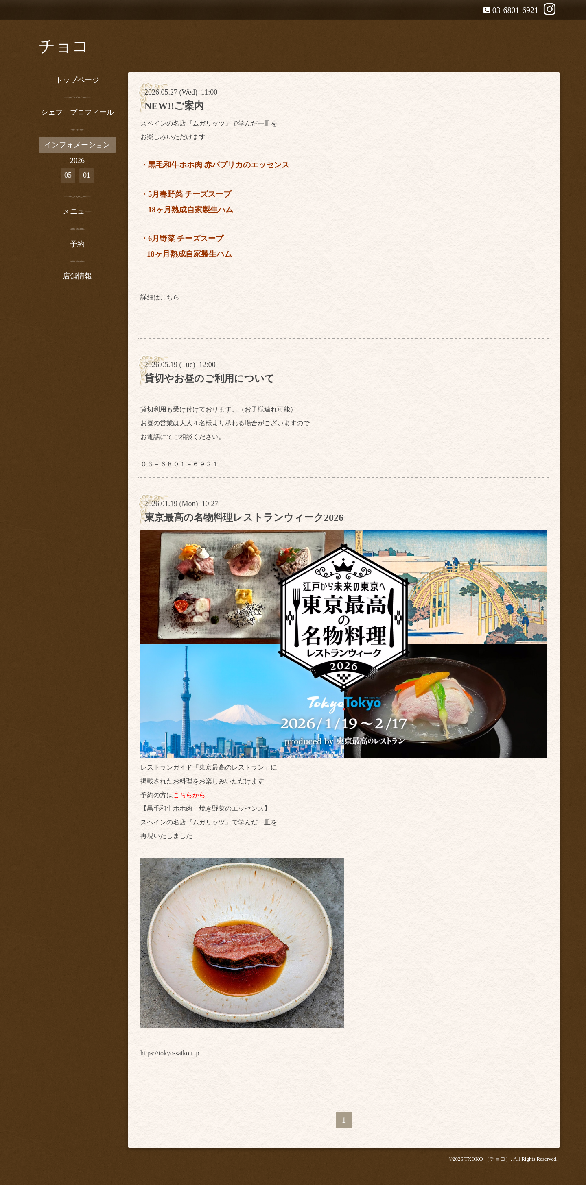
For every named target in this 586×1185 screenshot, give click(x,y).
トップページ (77, 80)
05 (68, 175)
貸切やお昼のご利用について (209, 378)
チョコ (64, 46)
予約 (77, 244)
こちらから (189, 794)
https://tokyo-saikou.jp (169, 1053)
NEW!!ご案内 (174, 105)
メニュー (77, 211)
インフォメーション (77, 145)
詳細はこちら (159, 297)
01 (86, 175)
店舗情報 (77, 276)
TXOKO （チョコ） (487, 1159)
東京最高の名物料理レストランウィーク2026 (243, 517)
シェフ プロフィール (77, 112)
